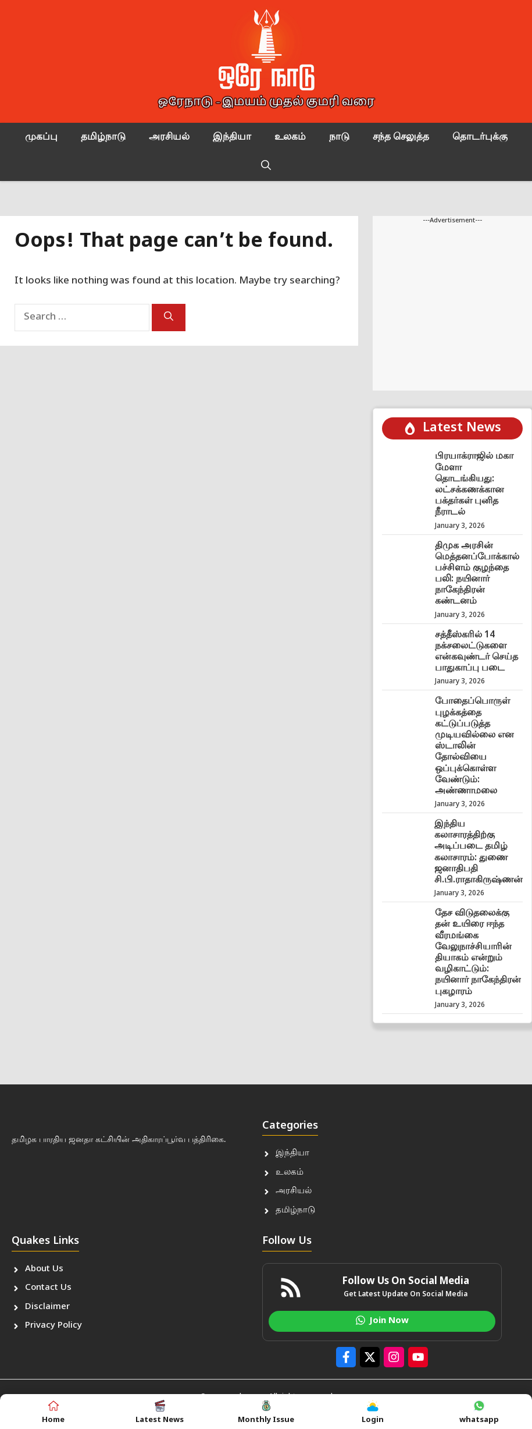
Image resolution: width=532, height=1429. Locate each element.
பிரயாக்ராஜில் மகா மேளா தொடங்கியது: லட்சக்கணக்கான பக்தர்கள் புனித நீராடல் (474, 485)
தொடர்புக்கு (480, 137)
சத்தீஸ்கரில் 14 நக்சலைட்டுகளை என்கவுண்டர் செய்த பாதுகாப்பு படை (476, 652)
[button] (266, 166)
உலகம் (290, 137)
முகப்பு (41, 137)
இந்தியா (232, 137)
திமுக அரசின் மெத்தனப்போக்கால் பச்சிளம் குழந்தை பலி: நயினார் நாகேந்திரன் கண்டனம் (477, 574)
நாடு (339, 137)
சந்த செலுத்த (401, 137)
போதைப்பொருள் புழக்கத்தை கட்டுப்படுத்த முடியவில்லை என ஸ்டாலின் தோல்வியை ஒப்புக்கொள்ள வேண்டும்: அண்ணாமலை (474, 746)
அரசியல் (169, 137)
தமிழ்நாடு (103, 137)
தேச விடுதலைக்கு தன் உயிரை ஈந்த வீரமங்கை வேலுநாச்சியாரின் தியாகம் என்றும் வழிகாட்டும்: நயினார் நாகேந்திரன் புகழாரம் (478, 952)
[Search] (168, 317)
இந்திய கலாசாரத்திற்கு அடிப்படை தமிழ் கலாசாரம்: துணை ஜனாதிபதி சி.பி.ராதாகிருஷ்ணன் (478, 852)
